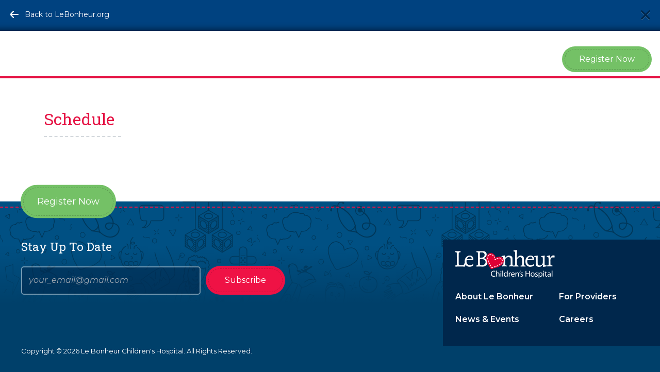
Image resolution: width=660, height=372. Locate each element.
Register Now (607, 59)
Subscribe (245, 280)
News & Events (487, 319)
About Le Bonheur (494, 296)
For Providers (588, 296)
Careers (576, 319)
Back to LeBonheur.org (67, 14)
